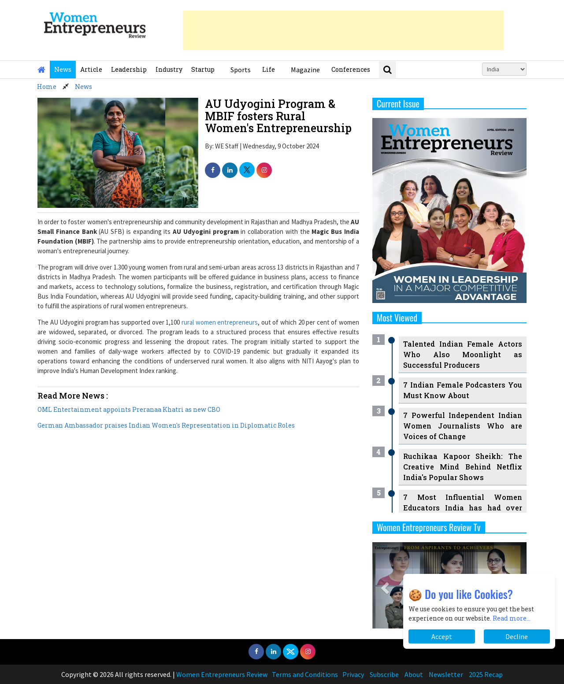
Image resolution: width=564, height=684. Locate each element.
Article (91, 69)
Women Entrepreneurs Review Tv (429, 527)
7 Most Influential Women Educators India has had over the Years (462, 507)
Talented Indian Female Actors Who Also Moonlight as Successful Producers (462, 354)
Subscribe (384, 674)
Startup (203, 69)
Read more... (512, 618)
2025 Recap (486, 674)
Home (46, 86)
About (413, 674)
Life (268, 69)
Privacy (353, 674)
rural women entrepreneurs (220, 322)
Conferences (350, 69)
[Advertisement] (343, 30)
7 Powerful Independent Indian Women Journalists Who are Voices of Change (462, 425)
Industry (169, 69)
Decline (516, 636)
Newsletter (446, 674)
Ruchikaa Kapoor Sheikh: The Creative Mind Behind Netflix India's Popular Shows (462, 466)
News (62, 69)
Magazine (305, 69)
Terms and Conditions (305, 674)
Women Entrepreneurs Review (221, 674)
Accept (441, 636)
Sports (240, 69)
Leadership (129, 69)
